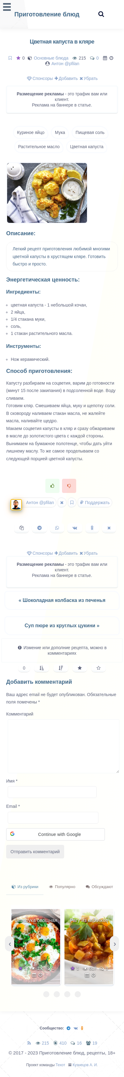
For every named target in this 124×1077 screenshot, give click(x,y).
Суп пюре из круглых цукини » (62, 625)
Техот (60, 1065)
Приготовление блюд (46, 14)
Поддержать (95, 502)
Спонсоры (40, 78)
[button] (55, 834)
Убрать (89, 78)
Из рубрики (25, 886)
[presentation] (9, 943)
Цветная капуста (86, 146)
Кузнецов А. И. (85, 1065)
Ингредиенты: (23, 291)
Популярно (62, 886)
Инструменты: (23, 346)
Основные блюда (51, 58)
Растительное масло (39, 146)
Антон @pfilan (65, 63)
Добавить (66, 78)
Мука (60, 132)
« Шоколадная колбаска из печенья (62, 600)
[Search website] (101, 14)
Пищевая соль (90, 132)
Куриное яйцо (30, 132)
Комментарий (19, 714)
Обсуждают (99, 886)
